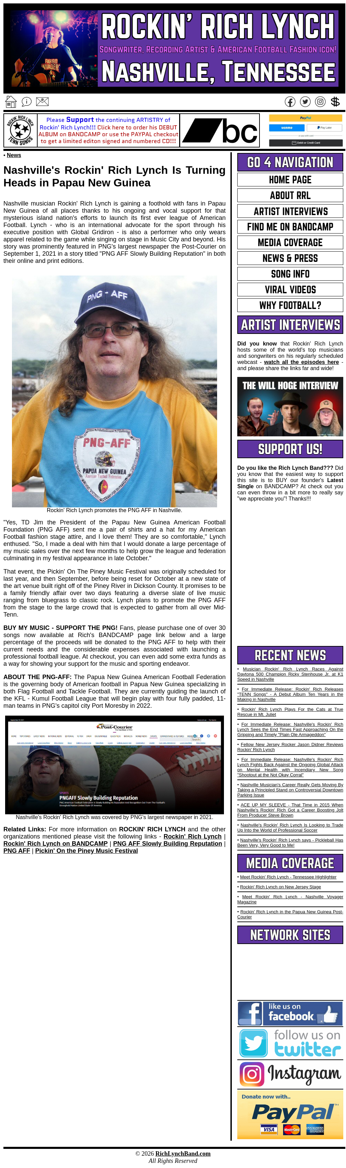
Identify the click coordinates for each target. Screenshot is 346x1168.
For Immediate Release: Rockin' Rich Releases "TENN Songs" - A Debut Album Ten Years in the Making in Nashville (290, 694)
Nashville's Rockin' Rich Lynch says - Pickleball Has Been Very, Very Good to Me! (290, 843)
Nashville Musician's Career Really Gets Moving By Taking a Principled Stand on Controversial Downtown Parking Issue (290, 790)
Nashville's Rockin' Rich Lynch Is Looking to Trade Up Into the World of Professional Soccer (290, 827)
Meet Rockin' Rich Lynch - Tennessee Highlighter (288, 876)
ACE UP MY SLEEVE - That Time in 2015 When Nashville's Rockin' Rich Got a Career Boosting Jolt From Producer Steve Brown (290, 810)
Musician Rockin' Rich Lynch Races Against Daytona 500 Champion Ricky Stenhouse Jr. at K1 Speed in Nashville (290, 674)
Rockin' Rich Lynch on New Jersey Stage (280, 886)
